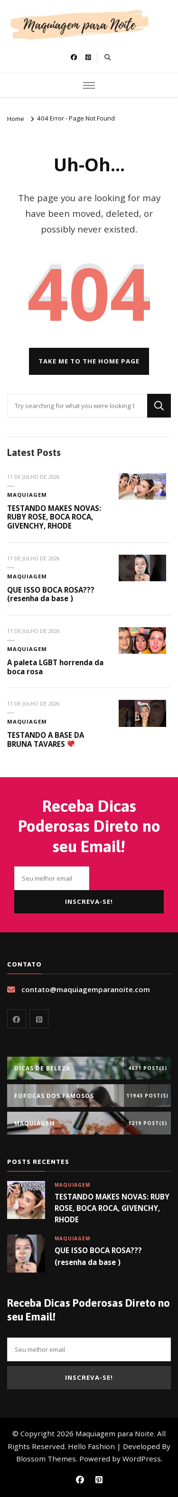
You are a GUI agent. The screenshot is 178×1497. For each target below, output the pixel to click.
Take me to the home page (89, 361)
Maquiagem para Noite (114, 1433)
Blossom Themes (46, 1458)
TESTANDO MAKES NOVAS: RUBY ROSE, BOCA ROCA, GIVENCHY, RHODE (54, 516)
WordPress (141, 1458)
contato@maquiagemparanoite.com (85, 989)
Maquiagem (27, 494)
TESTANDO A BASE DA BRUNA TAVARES (45, 739)
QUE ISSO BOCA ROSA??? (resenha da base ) (50, 594)
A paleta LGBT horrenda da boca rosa (55, 667)
